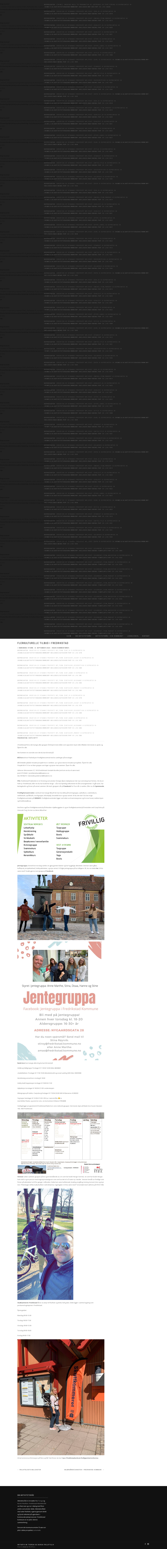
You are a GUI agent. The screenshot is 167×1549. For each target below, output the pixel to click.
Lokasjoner (132, 636)
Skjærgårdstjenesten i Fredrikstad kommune (84, 1470)
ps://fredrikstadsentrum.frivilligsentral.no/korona (80, 1458)
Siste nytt (33, 738)
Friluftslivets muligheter (29, 1470)
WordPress (32, 1547)
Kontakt (146, 636)
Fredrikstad (22, 738)
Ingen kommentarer (60, 648)
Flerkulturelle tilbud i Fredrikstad (42, 643)
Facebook (67, 786)
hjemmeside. (99, 786)
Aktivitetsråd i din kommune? (109, 636)
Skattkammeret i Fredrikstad (27, 1303)
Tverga (40, 1501)
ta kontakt (36, 1530)
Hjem (69, 636)
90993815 (38, 798)
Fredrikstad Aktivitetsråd (37, 1503)
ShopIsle (20, 1547)
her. (97, 868)
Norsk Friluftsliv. (23, 1503)
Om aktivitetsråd (83, 636)
